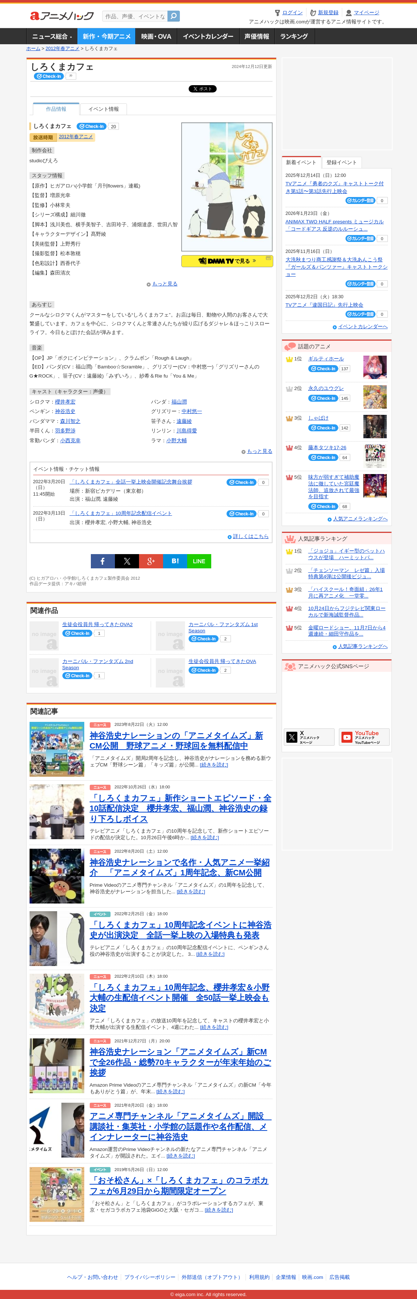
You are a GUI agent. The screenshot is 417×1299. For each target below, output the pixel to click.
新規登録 (328, 12)
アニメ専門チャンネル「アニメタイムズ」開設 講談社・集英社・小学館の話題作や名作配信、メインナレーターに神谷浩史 (181, 1126)
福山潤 (179, 402)
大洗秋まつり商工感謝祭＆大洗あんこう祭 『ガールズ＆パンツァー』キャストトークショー (337, 267)
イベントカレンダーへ (363, 326)
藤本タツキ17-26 (327, 447)
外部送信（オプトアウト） (212, 1277)
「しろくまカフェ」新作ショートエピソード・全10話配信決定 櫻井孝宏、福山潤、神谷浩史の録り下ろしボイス (180, 808)
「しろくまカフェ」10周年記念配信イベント (121, 513)
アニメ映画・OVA (156, 36)
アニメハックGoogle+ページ (364, 737)
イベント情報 (103, 109)
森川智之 (70, 421)
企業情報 (286, 1277)
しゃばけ (318, 418)
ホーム (33, 48)
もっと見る (165, 284)
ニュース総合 (51, 36)
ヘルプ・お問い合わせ (92, 1277)
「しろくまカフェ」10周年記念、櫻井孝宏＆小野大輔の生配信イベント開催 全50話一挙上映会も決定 (180, 998)
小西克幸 (70, 440)
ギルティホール (326, 358)
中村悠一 (192, 411)
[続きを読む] (214, 765)
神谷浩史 (65, 411)
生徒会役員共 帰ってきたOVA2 (97, 624)
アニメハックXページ (309, 737)
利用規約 (259, 1277)
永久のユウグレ (326, 388)
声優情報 (256, 36)
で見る (227, 261)
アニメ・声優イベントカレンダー (208, 36)
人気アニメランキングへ (360, 519)
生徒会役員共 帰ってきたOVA (222, 661)
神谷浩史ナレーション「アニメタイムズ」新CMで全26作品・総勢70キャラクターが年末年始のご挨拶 (180, 1062)
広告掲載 (339, 1277)
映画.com (312, 1277)
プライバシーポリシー (149, 1277)
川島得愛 (187, 430)
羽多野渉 (65, 430)
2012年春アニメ (63, 48)
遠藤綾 (184, 421)
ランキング (295, 36)
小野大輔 (176, 440)
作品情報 (56, 109)
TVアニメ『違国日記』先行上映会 (324, 305)
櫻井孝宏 (65, 402)
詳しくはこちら (251, 536)
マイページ (366, 12)
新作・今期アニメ (106, 36)
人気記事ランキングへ (363, 646)
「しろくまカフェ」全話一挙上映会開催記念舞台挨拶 (131, 482)
